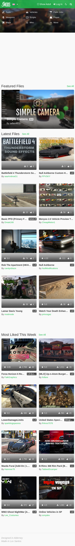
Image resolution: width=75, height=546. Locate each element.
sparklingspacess (13, 423)
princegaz (46, 314)
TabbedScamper (49, 469)
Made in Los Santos (11, 541)
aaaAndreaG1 (11, 176)
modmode (9, 314)
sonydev (46, 515)
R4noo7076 (47, 423)
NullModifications (50, 268)
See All (70, 86)
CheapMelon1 (48, 222)
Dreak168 (9, 222)
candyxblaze (10, 268)
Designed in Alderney (12, 538)
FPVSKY (46, 176)
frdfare (45, 377)
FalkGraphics (11, 377)
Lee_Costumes (12, 515)
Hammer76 (10, 469)
